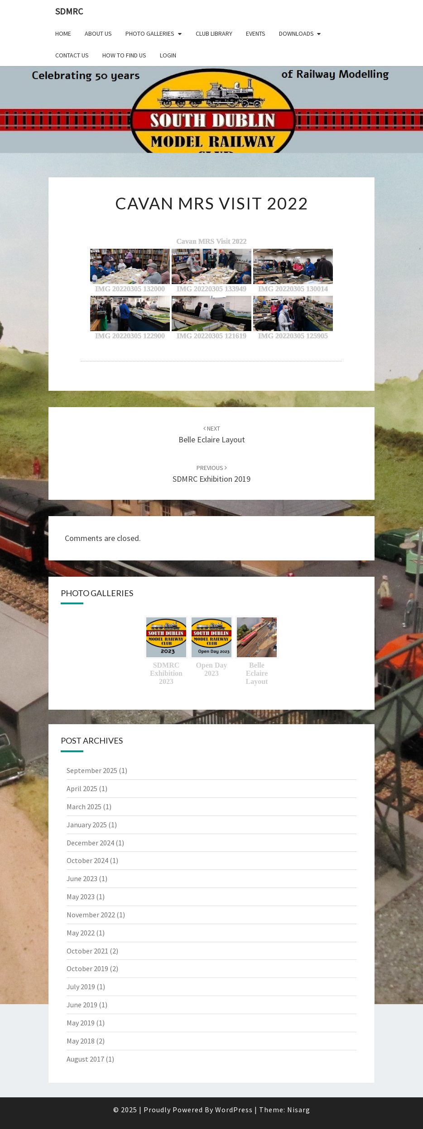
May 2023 (81, 896)
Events (255, 33)
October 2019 (87, 968)
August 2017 (85, 1058)
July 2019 (81, 986)
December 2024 (90, 842)
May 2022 (81, 932)
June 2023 (82, 878)
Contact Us (72, 55)
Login (168, 55)
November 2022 (91, 914)
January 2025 (87, 824)
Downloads (296, 33)
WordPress (234, 1109)
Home (63, 33)
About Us (98, 33)
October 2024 (87, 860)
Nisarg (298, 1109)
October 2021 (87, 950)
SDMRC (69, 11)
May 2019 (81, 1022)
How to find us (124, 55)
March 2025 (84, 806)
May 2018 (81, 1040)
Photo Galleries (149, 33)
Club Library (214, 33)
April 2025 (82, 788)
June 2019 (82, 1004)
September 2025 (92, 770)
